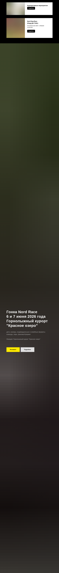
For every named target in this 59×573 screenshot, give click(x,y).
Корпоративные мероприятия (37, 5)
